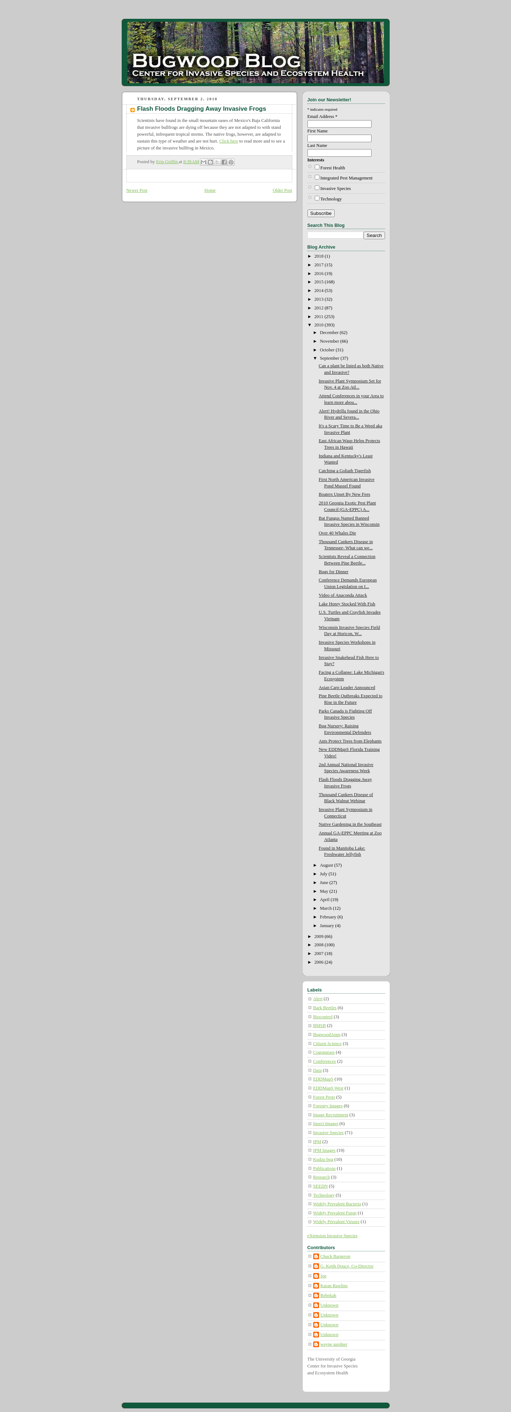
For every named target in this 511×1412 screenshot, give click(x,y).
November (330, 341)
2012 (319, 307)
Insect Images (326, 1123)
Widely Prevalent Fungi (335, 1213)
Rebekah (328, 1295)
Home (210, 190)
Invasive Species (336, 188)
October (328, 349)
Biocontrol (323, 1016)
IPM (317, 1141)
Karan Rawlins (334, 1285)
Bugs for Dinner (333, 571)
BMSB (319, 1025)
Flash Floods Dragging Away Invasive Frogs (201, 108)
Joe (324, 1275)
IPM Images (324, 1150)
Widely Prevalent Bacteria (337, 1203)
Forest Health (333, 167)
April (325, 899)
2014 (319, 290)
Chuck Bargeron (336, 1256)
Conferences (324, 1061)
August (327, 865)
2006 (319, 962)
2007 (319, 953)
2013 (319, 299)
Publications (324, 1168)
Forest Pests (324, 1097)
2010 (319, 324)
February (329, 917)
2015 (319, 281)
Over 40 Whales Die (337, 533)
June (324, 882)
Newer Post (137, 190)
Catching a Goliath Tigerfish (345, 470)
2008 (319, 944)
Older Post (282, 190)
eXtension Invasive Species (332, 1235)
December (330, 332)
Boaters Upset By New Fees (344, 494)
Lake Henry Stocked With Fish (347, 603)
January (327, 925)
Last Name (317, 145)
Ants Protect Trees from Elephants (350, 741)
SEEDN (320, 1186)
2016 (319, 273)
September (330, 358)
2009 (319, 936)
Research (321, 1177)
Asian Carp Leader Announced (347, 687)
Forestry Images (328, 1105)
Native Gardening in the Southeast (350, 824)
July (324, 873)
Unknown (330, 1305)
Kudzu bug (323, 1159)
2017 (319, 264)
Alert (318, 998)
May (324, 891)
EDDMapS (323, 1079)
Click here (228, 141)
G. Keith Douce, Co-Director (347, 1266)
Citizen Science (327, 1043)
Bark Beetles (325, 1007)
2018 (319, 256)
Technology (331, 199)
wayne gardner (334, 1344)
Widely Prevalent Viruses (336, 1221)
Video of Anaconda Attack (343, 595)
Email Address (322, 116)
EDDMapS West (328, 1088)
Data (317, 1070)
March (326, 908)
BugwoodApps (327, 1034)
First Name (317, 131)
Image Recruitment (330, 1114)
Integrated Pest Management (347, 178)
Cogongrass (324, 1052)
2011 (319, 316)
